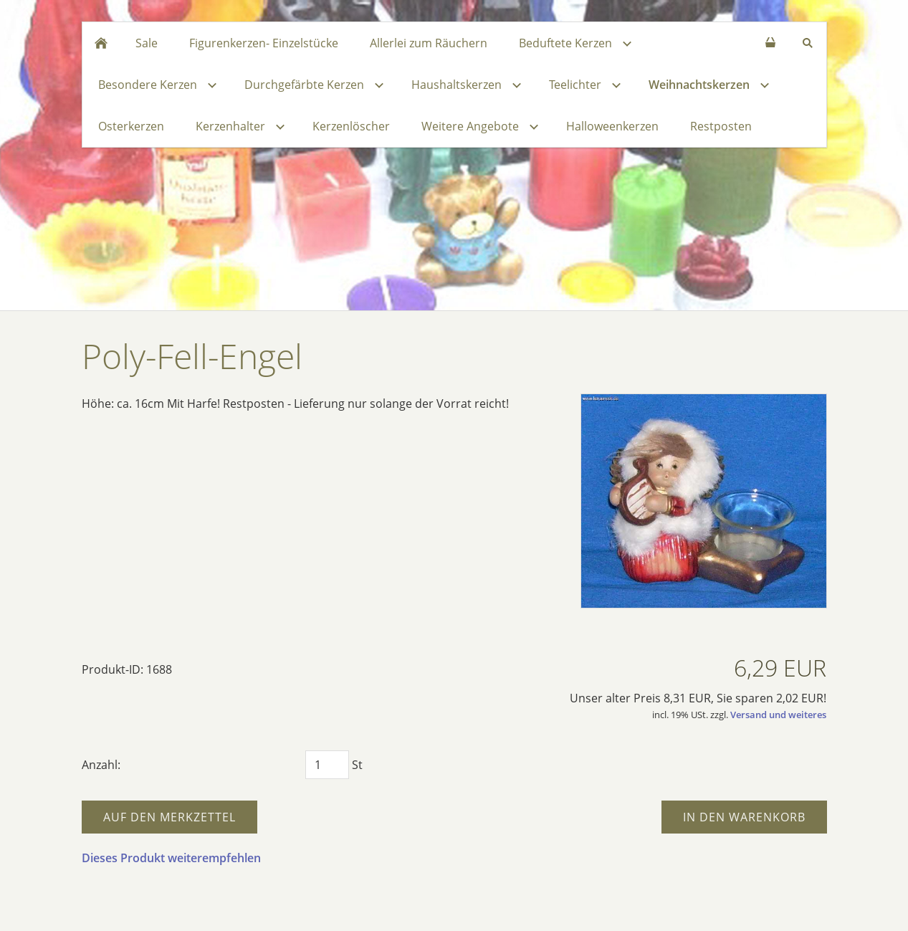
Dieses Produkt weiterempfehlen (171, 858)
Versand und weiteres (778, 714)
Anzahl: (101, 765)
